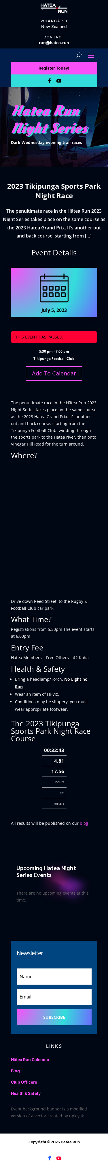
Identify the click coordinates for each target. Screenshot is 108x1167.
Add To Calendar (54, 373)
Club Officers (24, 1082)
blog (84, 823)
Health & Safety (26, 1093)
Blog (15, 1070)
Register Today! (54, 68)
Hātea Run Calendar (30, 1059)
